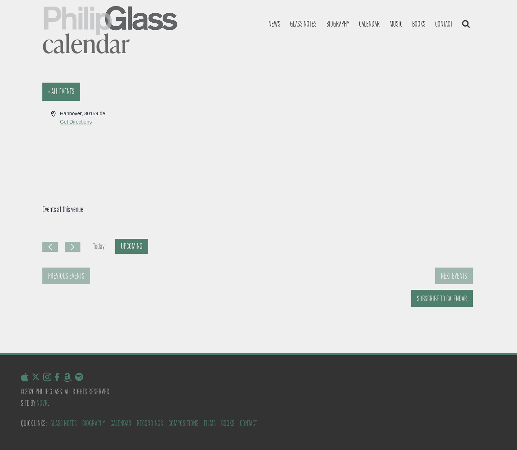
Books (418, 23)
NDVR (42, 403)
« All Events (61, 91)
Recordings (150, 423)
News (274, 23)
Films (210, 423)
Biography (337, 23)
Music (396, 23)
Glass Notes (63, 423)
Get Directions (76, 122)
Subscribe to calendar (442, 298)
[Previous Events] (50, 247)
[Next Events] (72, 247)
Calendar (369, 23)
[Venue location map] (366, 136)
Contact (443, 23)
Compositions (183, 423)
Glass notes (303, 23)
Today (98, 246)
